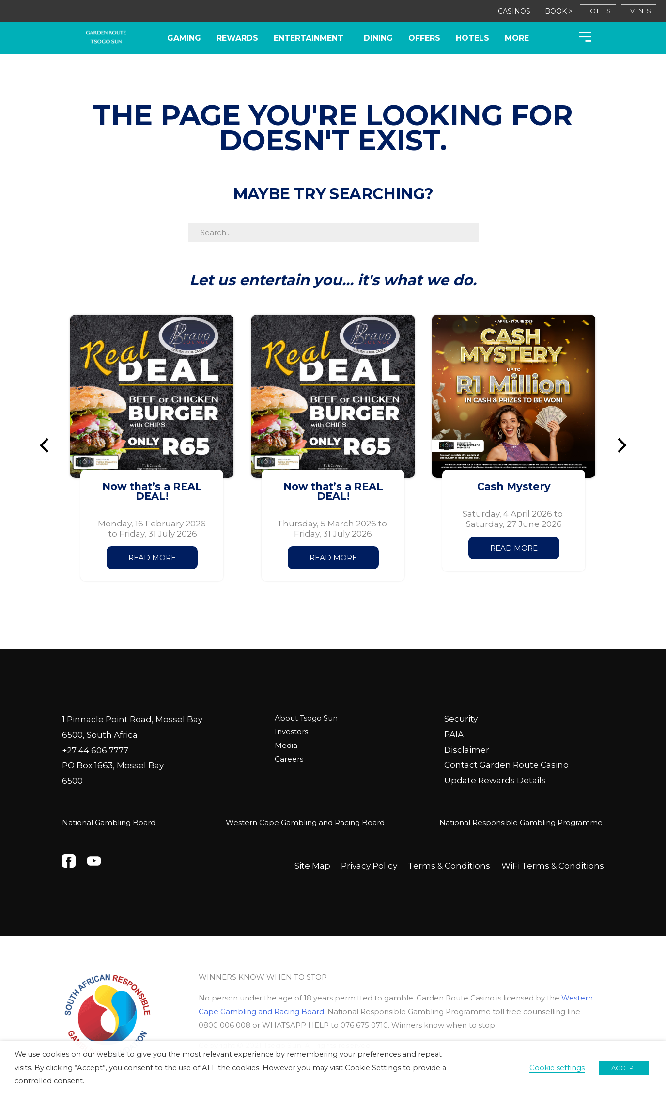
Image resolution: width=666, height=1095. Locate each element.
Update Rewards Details (495, 780)
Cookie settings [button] (557, 1067)
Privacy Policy (369, 865)
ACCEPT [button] (624, 1068)
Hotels (472, 38)
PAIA (454, 734)
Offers (424, 38)
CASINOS (514, 11)
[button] (48, 445)
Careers (289, 758)
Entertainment (311, 38)
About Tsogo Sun (306, 718)
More (517, 38)
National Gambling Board (108, 821)
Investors (291, 731)
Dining (378, 38)
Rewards (237, 38)
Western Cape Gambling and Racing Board (305, 821)
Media (286, 745)
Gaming (184, 38)
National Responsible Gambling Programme (521, 821)
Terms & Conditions (449, 865)
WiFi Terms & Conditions (552, 865)
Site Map (312, 865)
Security (461, 719)
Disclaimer (466, 750)
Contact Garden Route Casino (506, 765)
